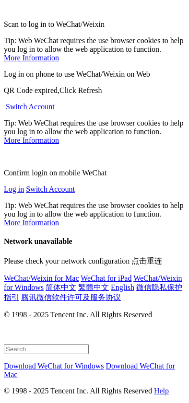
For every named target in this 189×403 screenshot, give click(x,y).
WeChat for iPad (106, 278)
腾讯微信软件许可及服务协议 (71, 297)
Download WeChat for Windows (54, 366)
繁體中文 (93, 287)
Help (161, 391)
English (122, 287)
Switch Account (30, 107)
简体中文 (61, 287)
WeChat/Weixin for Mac (41, 278)
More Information (31, 58)
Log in (14, 189)
